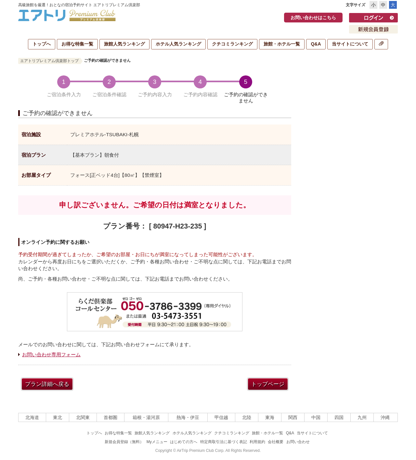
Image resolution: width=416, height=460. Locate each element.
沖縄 (385, 417)
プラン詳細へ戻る (47, 384)
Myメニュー (157, 442)
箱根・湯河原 (146, 417)
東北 (57, 417)
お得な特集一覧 (77, 43)
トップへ (41, 43)
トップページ (267, 384)
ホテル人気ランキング (178, 43)
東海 (269, 417)
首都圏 (110, 417)
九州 (362, 417)
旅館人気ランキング (124, 43)
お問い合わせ (298, 442)
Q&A (316, 43)
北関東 (83, 417)
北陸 (246, 417)
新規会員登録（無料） (124, 442)
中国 (315, 417)
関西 (292, 417)
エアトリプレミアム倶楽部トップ (49, 61)
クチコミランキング (232, 43)
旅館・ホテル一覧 (282, 43)
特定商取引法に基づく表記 (223, 442)
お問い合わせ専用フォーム (51, 354)
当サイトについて (350, 43)
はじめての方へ (183, 442)
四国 (339, 417)
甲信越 (221, 417)
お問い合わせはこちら (313, 17)
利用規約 (257, 442)
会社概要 (275, 442)
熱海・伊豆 (187, 417)
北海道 (32, 417)
